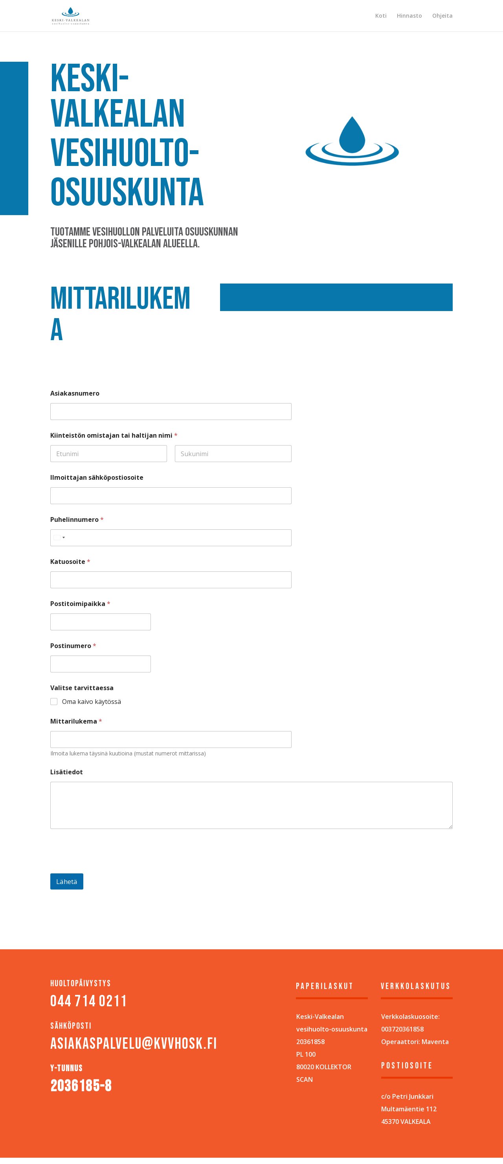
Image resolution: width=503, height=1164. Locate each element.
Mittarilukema (76, 721)
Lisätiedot (66, 772)
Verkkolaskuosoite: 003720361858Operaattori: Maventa (415, 1029)
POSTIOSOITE (407, 1066)
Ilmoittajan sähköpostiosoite (96, 477)
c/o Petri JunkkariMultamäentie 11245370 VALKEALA (409, 1109)
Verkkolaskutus (416, 986)
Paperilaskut (325, 986)
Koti (381, 16)
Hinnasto (409, 16)
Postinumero (73, 646)
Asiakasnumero (74, 393)
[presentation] (110, 868)
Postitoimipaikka (80, 604)
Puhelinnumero (77, 519)
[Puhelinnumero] (171, 537)
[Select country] (59, 537)
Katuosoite (70, 561)
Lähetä (66, 881)
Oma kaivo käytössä (91, 702)
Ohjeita (442, 16)
